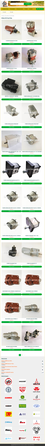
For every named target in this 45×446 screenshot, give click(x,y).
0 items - (40, 8)
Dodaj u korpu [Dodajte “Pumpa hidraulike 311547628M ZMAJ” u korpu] (32, 99)
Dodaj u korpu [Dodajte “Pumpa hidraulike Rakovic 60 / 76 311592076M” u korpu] (32, 155)
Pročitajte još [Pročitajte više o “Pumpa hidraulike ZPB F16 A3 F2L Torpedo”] (11, 211)
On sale (11, 12)
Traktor (4, 3)
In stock (4, 12)
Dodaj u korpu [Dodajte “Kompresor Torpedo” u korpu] (32, 71)
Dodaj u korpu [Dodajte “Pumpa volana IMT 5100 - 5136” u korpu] (32, 238)
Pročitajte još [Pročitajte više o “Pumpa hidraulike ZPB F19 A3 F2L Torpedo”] (32, 211)
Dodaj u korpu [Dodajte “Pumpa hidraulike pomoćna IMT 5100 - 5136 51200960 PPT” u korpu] (11, 155)
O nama (26, 8)
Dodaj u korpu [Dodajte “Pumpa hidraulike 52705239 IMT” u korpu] (32, 127)
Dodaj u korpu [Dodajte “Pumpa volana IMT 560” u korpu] (11, 266)
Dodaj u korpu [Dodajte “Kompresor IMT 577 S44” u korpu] (11, 71)
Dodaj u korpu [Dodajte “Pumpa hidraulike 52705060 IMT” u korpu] (11, 127)
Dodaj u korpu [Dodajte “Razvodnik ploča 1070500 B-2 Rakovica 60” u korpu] (11, 294)
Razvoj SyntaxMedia (31, 444)
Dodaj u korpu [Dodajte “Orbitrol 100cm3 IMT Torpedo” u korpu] (11, 99)
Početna (2, 15)
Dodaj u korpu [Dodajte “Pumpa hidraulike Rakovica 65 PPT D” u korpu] (11, 183)
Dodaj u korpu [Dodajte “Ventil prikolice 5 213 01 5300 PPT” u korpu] (32, 349)
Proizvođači (12, 8)
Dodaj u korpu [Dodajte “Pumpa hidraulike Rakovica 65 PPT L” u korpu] (32, 183)
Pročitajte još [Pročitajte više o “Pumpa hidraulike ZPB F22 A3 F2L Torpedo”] (11, 238)
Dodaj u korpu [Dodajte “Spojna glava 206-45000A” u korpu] (11, 349)
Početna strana (5, 8)
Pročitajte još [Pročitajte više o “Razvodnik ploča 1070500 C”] (32, 294)
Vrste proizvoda (20, 8)
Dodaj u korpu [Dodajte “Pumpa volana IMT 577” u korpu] (32, 266)
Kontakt (30, 8)
